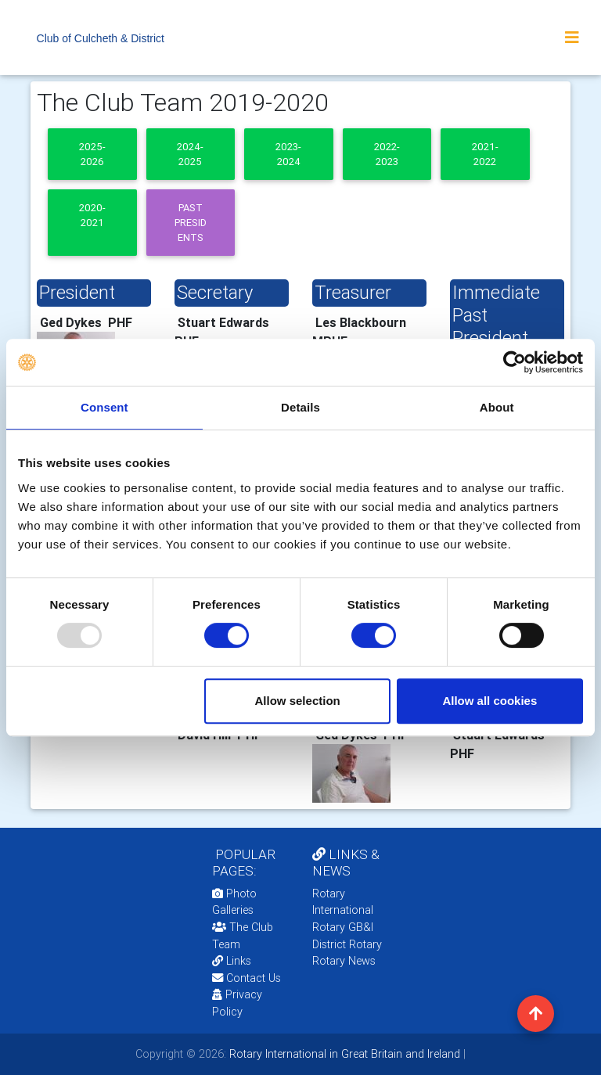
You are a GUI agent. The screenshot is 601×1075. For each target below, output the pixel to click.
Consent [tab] (104, 407)
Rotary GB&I (342, 927)
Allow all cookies (489, 700)
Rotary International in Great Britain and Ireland (343, 1054)
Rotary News (344, 961)
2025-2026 (92, 154)
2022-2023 (387, 154)
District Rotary (347, 944)
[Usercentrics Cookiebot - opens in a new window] (514, 362)
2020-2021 (92, 215)
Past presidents (191, 223)
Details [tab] (300, 407)
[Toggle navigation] (572, 38)
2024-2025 (190, 154)
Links (231, 961)
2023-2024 (288, 154)
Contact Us (246, 978)
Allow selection (297, 700)
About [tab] (497, 407)
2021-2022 (485, 154)
